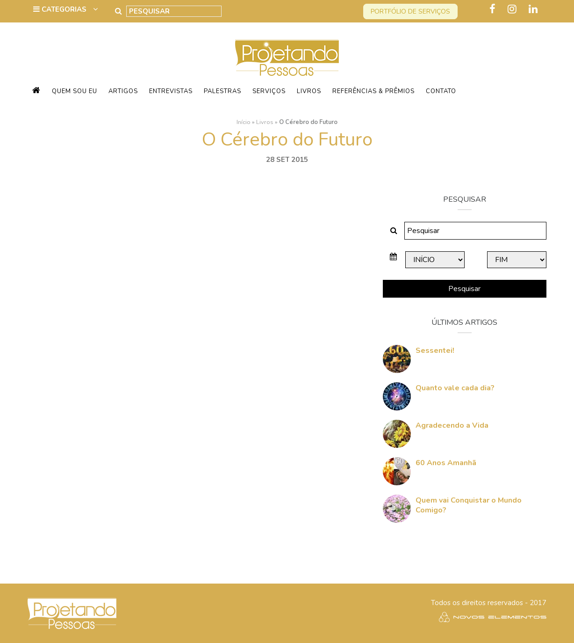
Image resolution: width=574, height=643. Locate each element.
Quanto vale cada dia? (455, 388)
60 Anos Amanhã (446, 463)
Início (244, 122)
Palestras (222, 91)
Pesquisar (464, 289)
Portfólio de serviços (410, 11)
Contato (441, 91)
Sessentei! (435, 350)
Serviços (269, 91)
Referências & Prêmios (373, 91)
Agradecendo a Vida (452, 425)
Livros (309, 91)
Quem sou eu (74, 91)
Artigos (123, 91)
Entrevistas (171, 91)
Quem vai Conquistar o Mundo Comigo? (469, 505)
